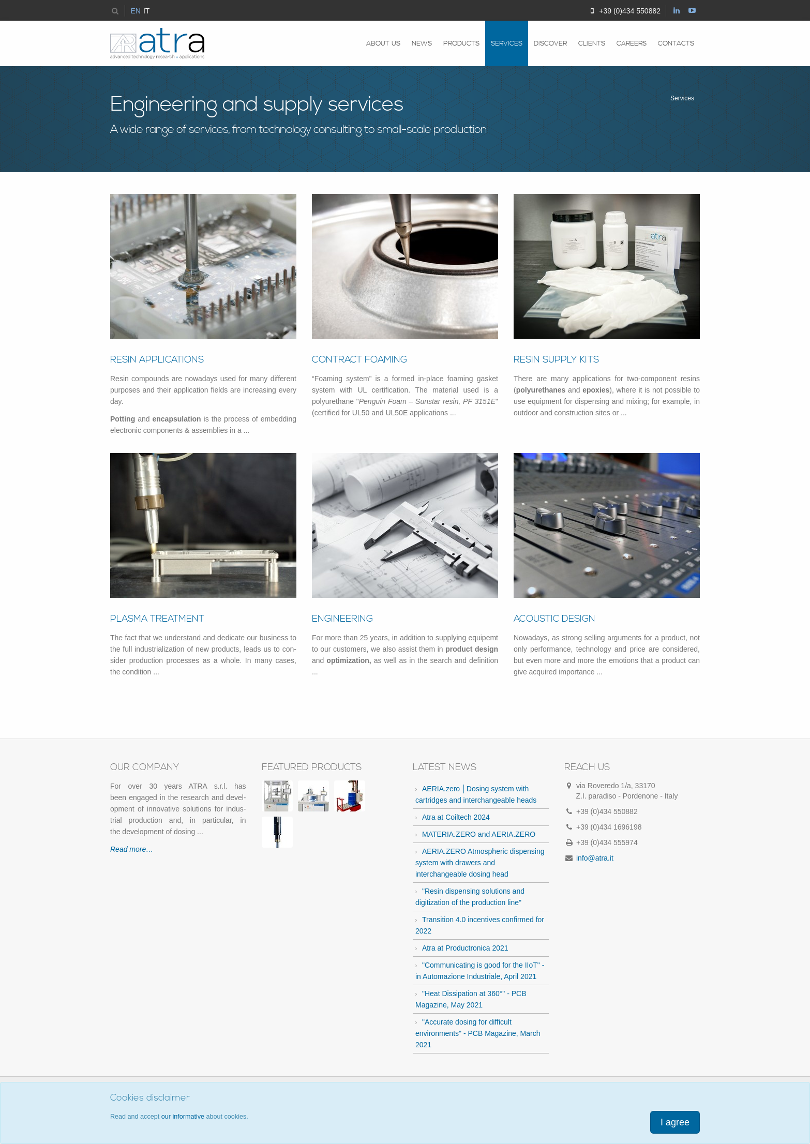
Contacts (676, 43)
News (422, 43)
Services (506, 43)
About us (383, 43)
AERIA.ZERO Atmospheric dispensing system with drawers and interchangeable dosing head (480, 862)
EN (135, 11)
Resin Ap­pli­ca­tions (157, 360)
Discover (550, 43)
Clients (591, 43)
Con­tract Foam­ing (359, 360)
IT (146, 11)
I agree (675, 1122)
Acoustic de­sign (554, 619)
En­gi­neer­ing (342, 619)
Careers (632, 43)
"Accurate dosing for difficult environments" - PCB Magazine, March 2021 (478, 1033)
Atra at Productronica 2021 (465, 948)
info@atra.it (594, 858)
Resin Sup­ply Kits (556, 360)
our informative (182, 1116)
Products (461, 43)
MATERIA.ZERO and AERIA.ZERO (478, 834)
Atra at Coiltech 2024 (456, 817)
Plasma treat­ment (157, 619)
